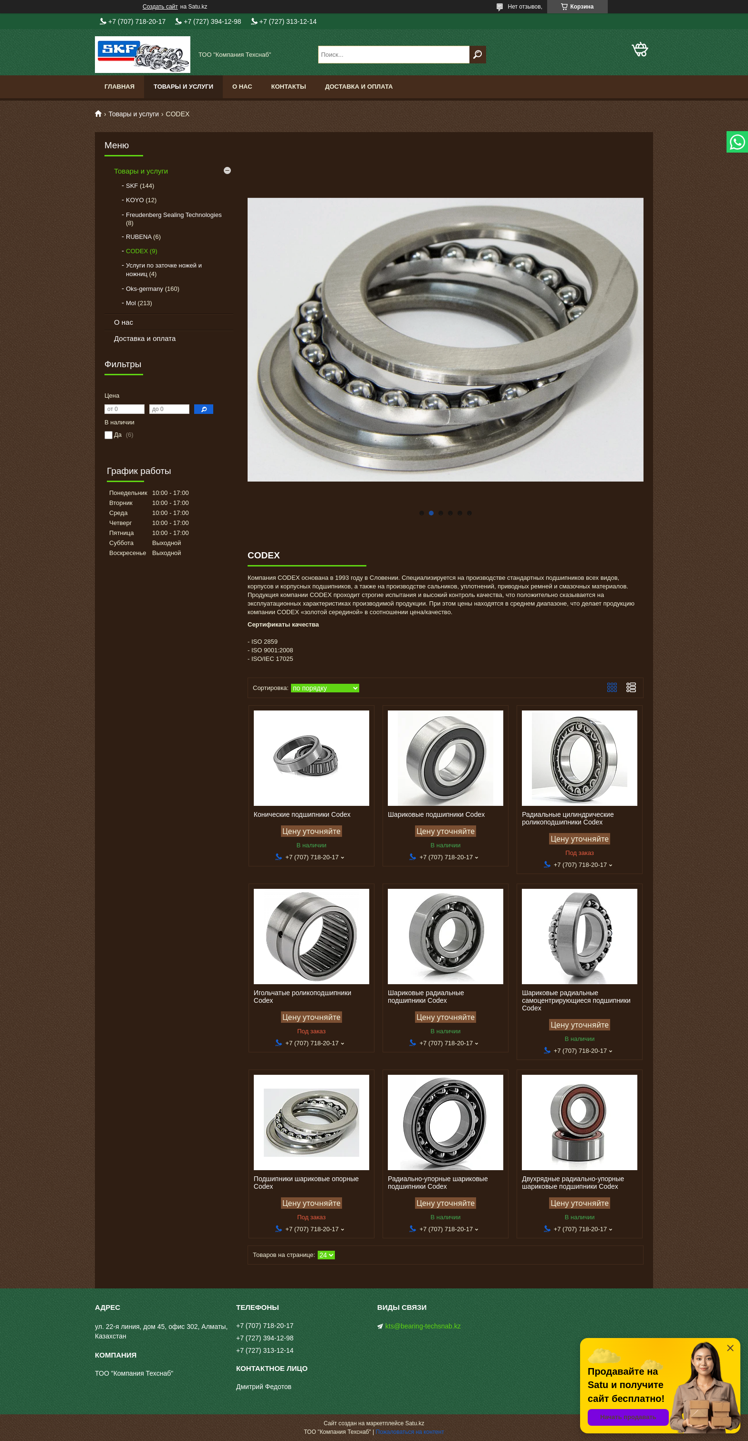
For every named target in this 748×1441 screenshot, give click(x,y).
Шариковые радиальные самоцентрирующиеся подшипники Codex (576, 1000)
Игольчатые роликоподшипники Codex (302, 996)
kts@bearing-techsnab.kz (423, 1326)
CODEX (137, 251)
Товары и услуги (183, 86)
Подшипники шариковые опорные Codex (306, 1182)
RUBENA (138, 236)
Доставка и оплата (359, 86)
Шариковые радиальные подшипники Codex (426, 996)
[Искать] (477, 54)
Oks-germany (144, 288)
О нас (242, 86)
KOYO (135, 200)
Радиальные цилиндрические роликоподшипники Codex (568, 818)
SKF (132, 185)
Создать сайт (160, 6)
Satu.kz (414, 1423)
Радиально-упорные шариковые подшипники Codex (438, 1182)
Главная (119, 86)
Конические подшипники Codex (302, 814)
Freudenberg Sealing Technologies (174, 214)
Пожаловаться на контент (410, 1432)
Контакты (288, 86)
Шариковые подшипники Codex (436, 814)
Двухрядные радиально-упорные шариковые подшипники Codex (573, 1182)
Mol (131, 303)
